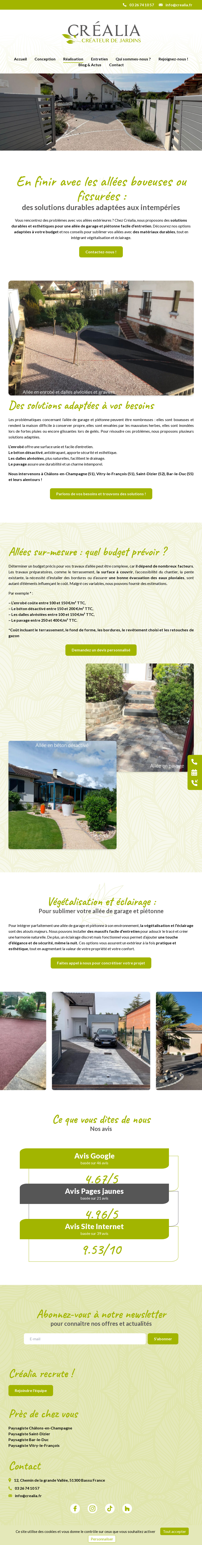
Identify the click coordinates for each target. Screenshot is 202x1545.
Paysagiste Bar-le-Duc (28, 1439)
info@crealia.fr (25, 1496)
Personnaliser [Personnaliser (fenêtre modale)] (102, 1539)
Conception (45, 59)
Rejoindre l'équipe (31, 1390)
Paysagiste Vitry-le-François (34, 1445)
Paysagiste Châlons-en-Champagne (40, 1428)
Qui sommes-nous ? (133, 59)
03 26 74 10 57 (24, 1488)
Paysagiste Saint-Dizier (29, 1433)
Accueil (20, 59)
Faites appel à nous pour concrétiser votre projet (101, 963)
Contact (116, 64)
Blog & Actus (89, 64)
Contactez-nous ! (101, 251)
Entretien (99, 59)
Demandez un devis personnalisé (101, 650)
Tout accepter (174, 1531)
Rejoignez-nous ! (173, 59)
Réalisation (73, 59)
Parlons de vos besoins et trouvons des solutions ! (101, 493)
